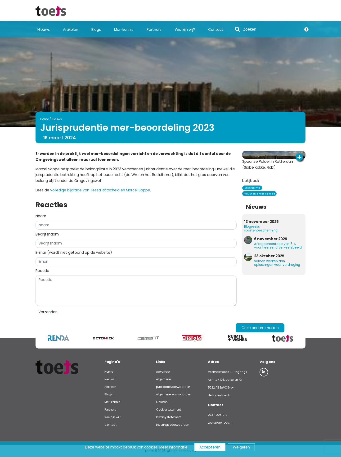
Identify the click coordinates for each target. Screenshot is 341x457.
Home (44, 119)
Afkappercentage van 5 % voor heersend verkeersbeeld (278, 246)
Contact (215, 29)
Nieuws (43, 29)
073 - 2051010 (217, 415)
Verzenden (48, 311)
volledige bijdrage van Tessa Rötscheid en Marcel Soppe (100, 190)
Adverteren (163, 372)
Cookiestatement (168, 409)
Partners (154, 29)
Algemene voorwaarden (173, 394)
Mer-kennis (123, 29)
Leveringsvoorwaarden (172, 425)
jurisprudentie (252, 187)
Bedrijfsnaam (47, 234)
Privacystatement (168, 417)
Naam (41, 215)
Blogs (96, 29)
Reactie (42, 270)
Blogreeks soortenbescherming (261, 228)
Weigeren (241, 447)
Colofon (162, 402)
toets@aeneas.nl (220, 423)
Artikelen (70, 29)
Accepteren (209, 447)
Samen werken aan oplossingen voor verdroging (277, 263)
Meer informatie (173, 447)
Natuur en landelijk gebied (259, 193)
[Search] (271, 29)
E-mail (74, 252)
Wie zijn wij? (185, 29)
